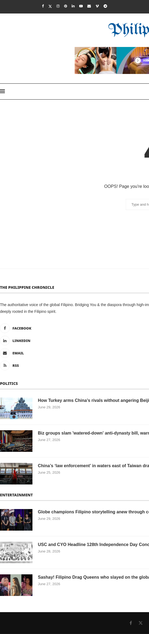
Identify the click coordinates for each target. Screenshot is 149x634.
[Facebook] (43, 6)
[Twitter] (50, 6)
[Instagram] (58, 6)
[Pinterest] (65, 6)
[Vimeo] (97, 6)
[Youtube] (81, 6)
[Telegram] (105, 6)
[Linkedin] (73, 6)
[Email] (89, 6)
